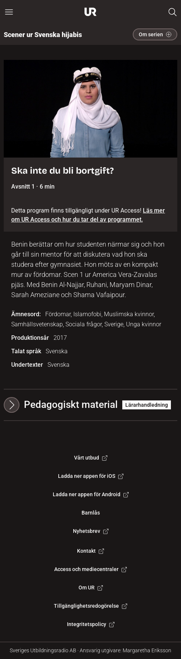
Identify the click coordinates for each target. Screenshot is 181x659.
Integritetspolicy (90, 624)
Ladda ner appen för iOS (90, 476)
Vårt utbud (90, 458)
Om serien (155, 34)
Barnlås (91, 513)
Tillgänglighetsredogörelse (90, 606)
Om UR (91, 588)
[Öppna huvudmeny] (8, 11)
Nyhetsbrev (90, 531)
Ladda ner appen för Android (91, 494)
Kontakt (90, 551)
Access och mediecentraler (90, 569)
